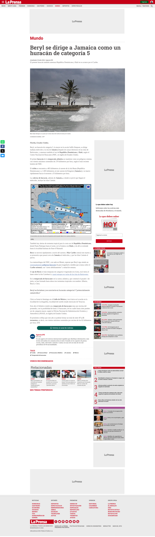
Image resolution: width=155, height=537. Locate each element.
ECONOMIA (36, 508)
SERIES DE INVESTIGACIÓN (75, 505)
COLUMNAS (93, 506)
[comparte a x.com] (2, 151)
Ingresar (144, 2)
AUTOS (53, 516)
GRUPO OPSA (112, 500)
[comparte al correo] (2, 155)
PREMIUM (73, 500)
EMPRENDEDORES (57, 508)
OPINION (92, 500)
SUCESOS (35, 510)
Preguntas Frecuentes (62, 527)
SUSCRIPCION (113, 516)
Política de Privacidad (77, 526)
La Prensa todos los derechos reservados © (41, 527)
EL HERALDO (112, 506)
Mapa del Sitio (117, 526)
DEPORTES (55, 504)
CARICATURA (93, 508)
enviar (109, 241)
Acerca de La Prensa (61, 526)
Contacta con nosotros (93, 526)
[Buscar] (152, 6)
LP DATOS (73, 512)
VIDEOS (72, 514)
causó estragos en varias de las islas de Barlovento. (70, 274)
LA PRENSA (112, 504)
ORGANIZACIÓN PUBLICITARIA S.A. (41, 531)
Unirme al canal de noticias (63, 328)
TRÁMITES (74, 516)
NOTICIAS (35, 500)
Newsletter (107, 526)
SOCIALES (54, 512)
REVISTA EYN (112, 514)
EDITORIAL (92, 504)
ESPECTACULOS (56, 506)
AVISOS (72, 518)
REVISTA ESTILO (114, 510)
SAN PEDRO (36, 506)
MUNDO (35, 512)
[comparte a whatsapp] (2, 142)
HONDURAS (36, 504)
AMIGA (53, 510)
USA (33, 514)
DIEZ (109, 508)
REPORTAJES (74, 510)
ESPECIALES (74, 508)
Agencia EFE (49, 60)
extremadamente (43, 265)
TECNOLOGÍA (55, 514)
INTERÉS (54, 500)
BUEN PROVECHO (114, 512)
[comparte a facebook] (2, 146)
